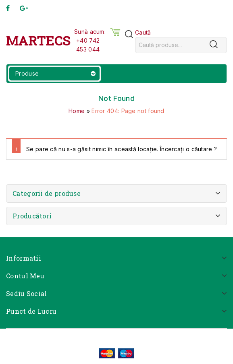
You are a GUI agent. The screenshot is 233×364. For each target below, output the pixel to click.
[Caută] (213, 44)
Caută (143, 32)
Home (77, 110)
